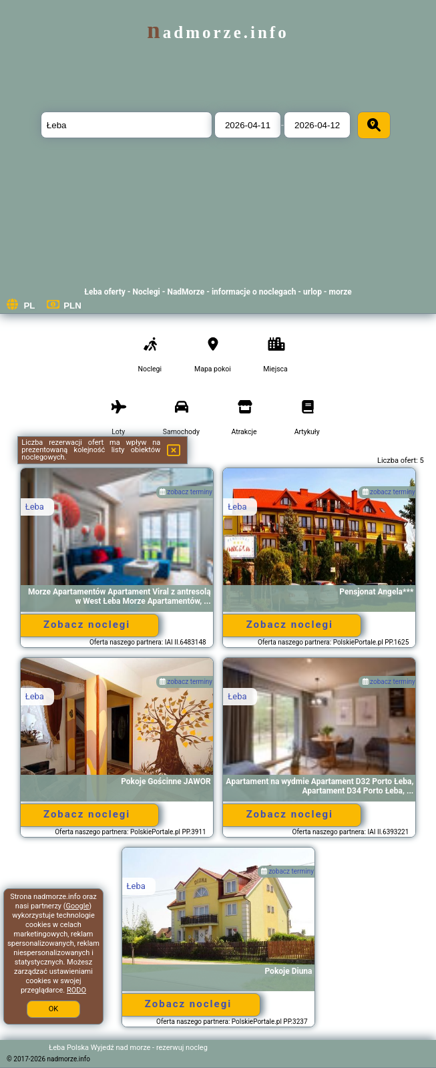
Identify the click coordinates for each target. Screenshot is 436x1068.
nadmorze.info (217, 32)
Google (77, 906)
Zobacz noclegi (86, 624)
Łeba (34, 507)
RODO (76, 990)
